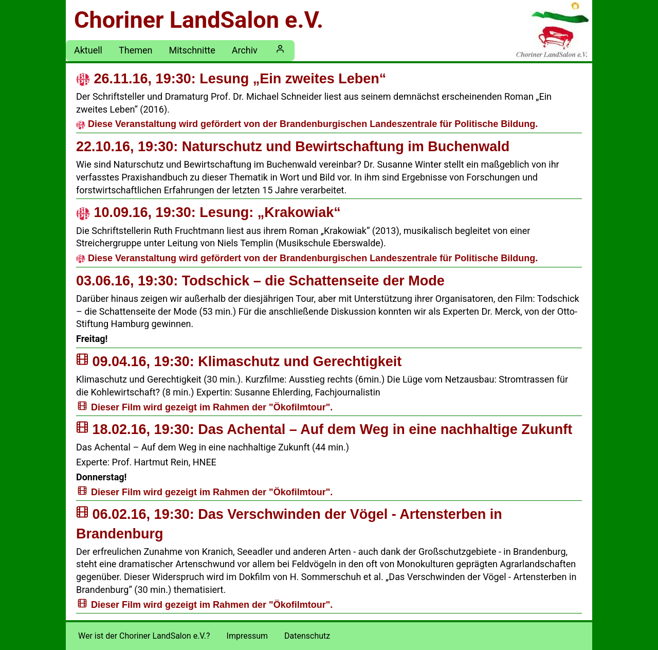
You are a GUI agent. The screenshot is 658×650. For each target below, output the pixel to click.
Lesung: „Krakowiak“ (208, 212)
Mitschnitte (192, 50)
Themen (135, 50)
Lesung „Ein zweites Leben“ (231, 78)
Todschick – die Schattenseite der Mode (260, 280)
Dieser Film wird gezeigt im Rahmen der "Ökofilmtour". (212, 407)
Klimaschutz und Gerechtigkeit (238, 361)
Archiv (245, 50)
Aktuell (88, 50)
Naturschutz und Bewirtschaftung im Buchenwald (292, 146)
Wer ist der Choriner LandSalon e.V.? (144, 636)
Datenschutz (307, 636)
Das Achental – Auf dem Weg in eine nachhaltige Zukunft (324, 429)
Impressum (247, 636)
